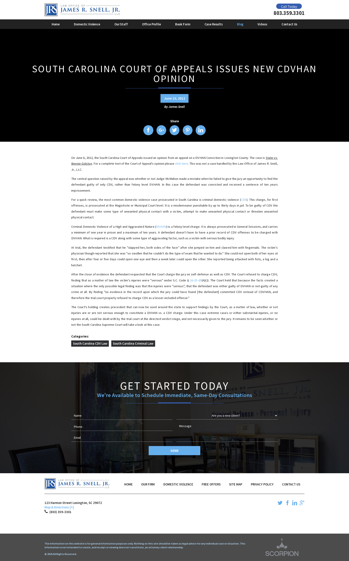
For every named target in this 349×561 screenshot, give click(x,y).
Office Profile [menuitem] (151, 24)
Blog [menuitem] (240, 24)
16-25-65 (196, 280)
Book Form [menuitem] (182, 24)
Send (174, 451)
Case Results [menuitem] (214, 24)
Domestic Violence (178, 484)
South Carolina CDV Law (90, 344)
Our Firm (148, 484)
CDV (244, 200)
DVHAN (161, 227)
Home (128, 484)
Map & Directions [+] (59, 507)
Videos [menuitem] (262, 24)
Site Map (235, 484)
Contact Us (291, 484)
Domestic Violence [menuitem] (87, 24)
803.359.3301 (289, 13)
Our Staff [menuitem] (121, 24)
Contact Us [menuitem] (290, 24)
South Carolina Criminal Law (133, 344)
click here (181, 164)
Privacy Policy (262, 484)
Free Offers (211, 484)
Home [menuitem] (56, 24)
